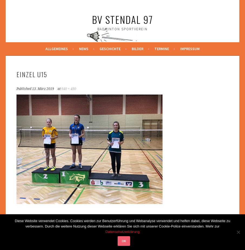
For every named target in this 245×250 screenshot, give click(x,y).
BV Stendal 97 (122, 19)
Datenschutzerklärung (122, 232)
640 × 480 (68, 89)
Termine (161, 48)
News (83, 48)
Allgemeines (56, 48)
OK (124, 241)
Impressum (190, 48)
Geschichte (110, 48)
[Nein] (238, 232)
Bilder (137, 48)
